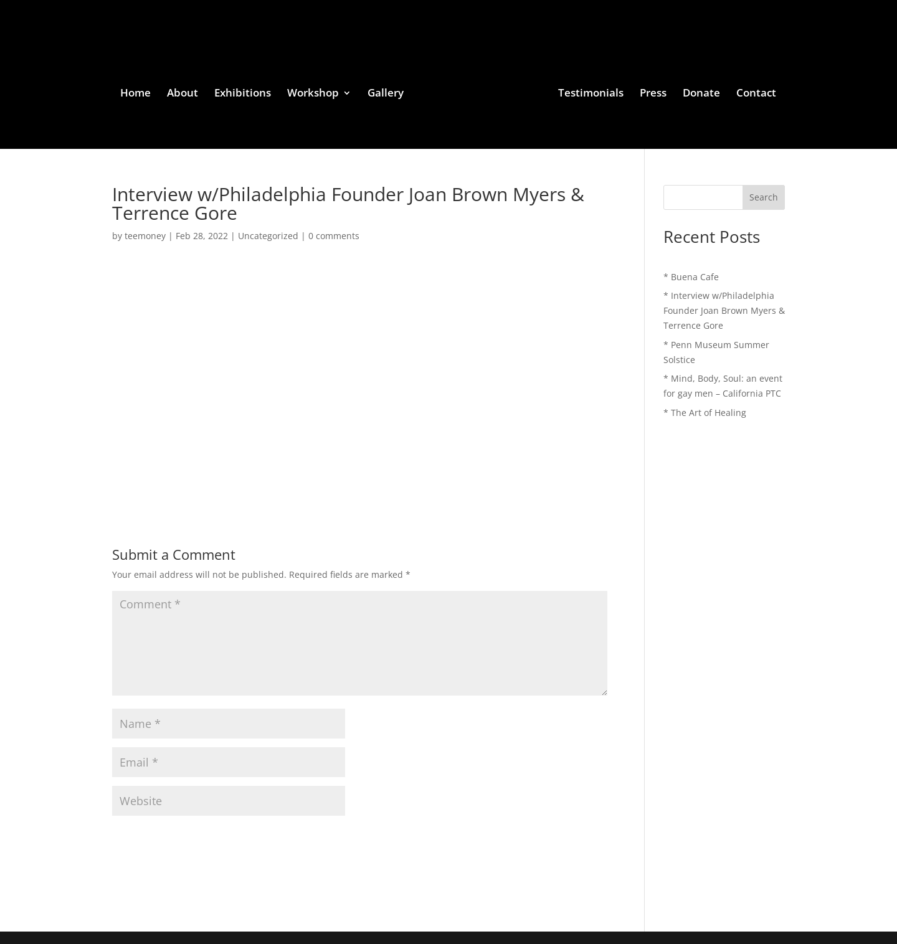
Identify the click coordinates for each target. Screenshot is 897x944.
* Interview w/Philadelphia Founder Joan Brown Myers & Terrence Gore (724, 310)
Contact (756, 94)
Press (653, 94)
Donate (701, 94)
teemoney (145, 236)
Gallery (386, 94)
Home (135, 94)
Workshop (313, 94)
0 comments (333, 236)
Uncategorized (268, 236)
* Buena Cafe (691, 277)
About (182, 94)
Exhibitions (242, 94)
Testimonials (591, 94)
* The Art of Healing (704, 412)
